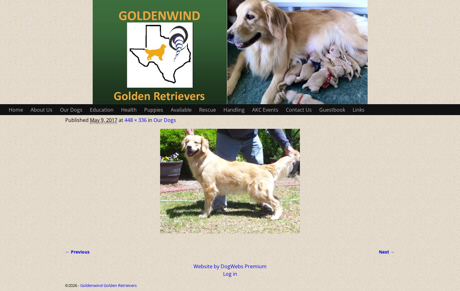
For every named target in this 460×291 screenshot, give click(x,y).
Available (181, 109)
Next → (387, 252)
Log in (230, 273)
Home (16, 109)
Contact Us (299, 109)
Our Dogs (71, 109)
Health (129, 109)
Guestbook (332, 109)
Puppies (153, 109)
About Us (41, 109)
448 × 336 (136, 120)
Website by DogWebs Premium (230, 266)
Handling (234, 109)
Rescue (207, 109)
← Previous (77, 252)
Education (102, 109)
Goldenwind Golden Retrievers (108, 285)
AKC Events (265, 109)
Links (359, 109)
